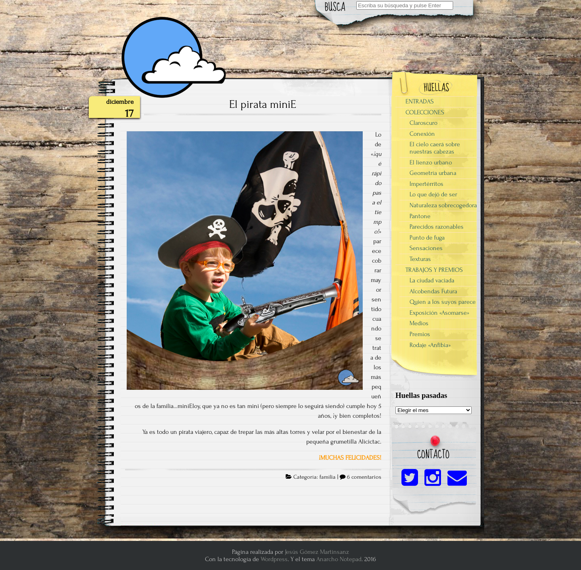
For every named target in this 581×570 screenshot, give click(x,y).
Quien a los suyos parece (443, 301)
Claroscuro (423, 122)
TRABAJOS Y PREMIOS (434, 269)
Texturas (420, 259)
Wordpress (274, 559)
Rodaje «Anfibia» (430, 345)
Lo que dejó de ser (433, 194)
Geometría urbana (433, 173)
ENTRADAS (419, 101)
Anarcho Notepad (339, 559)
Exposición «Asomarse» (439, 312)
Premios (420, 334)
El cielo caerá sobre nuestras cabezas (435, 148)
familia (328, 477)
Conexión (422, 133)
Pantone (420, 216)
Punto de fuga (427, 237)
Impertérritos (426, 183)
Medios (419, 323)
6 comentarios (364, 477)
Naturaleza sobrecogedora (443, 205)
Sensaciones (426, 248)
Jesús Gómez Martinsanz (317, 551)
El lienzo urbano (431, 162)
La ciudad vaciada (432, 280)
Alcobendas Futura (433, 291)
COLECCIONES (424, 112)
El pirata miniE (262, 104)
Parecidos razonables (437, 226)
